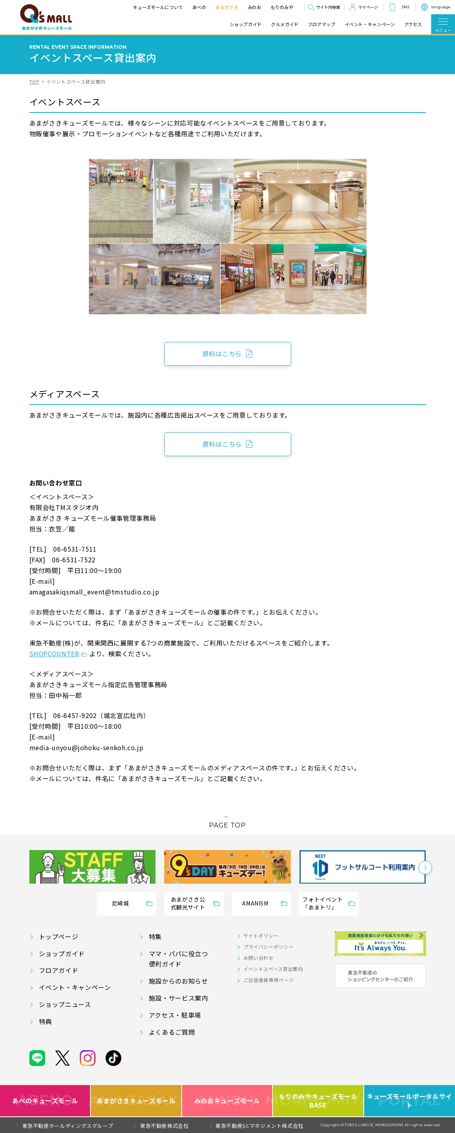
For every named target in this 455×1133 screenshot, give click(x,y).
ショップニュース (65, 1004)
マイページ (368, 7)
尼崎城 (120, 903)
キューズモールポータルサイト (409, 1101)
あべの (199, 7)
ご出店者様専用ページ (269, 979)
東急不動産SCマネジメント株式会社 (259, 1125)
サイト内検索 (328, 7)
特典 (45, 1021)
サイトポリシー (261, 935)
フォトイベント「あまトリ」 (322, 903)
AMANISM (255, 903)
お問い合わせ (259, 957)
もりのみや (281, 7)
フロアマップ (322, 24)
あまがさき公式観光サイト (188, 903)
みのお (254, 7)
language (441, 7)
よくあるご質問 (172, 1032)
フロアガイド (59, 970)
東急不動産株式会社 (164, 1125)
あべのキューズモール (45, 1101)
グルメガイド (285, 24)
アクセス (413, 24)
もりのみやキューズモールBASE (318, 1101)
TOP (34, 81)
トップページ (59, 936)
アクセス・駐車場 (175, 1015)
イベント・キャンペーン (370, 24)
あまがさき (226, 7)
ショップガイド (246, 24)
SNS (405, 7)
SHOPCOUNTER (54, 653)
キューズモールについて (157, 7)
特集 (155, 936)
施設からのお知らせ (178, 981)
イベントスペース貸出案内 (273, 968)
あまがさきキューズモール (136, 1101)
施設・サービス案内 (178, 998)
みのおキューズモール (227, 1101)
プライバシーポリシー (269, 946)
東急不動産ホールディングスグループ (67, 1125)
